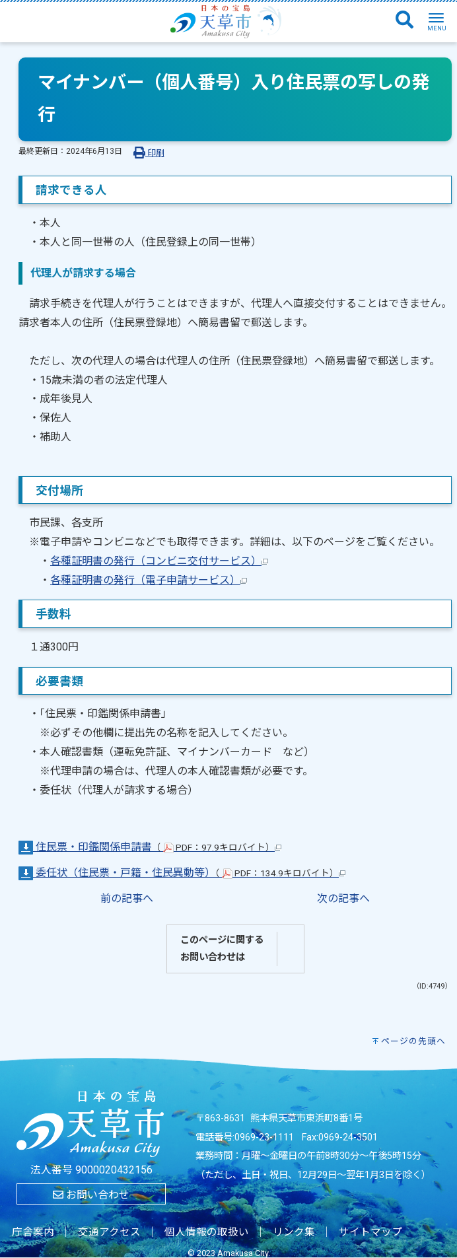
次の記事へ (343, 898)
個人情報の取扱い (206, 1232)
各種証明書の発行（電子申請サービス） (148, 580)
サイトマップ (370, 1232)
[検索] (404, 20)
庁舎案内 (33, 1232)
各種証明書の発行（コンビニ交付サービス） (159, 561)
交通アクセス (109, 1232)
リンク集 (294, 1232)
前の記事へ (126, 898)
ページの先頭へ (413, 1041)
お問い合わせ (91, 1195)
